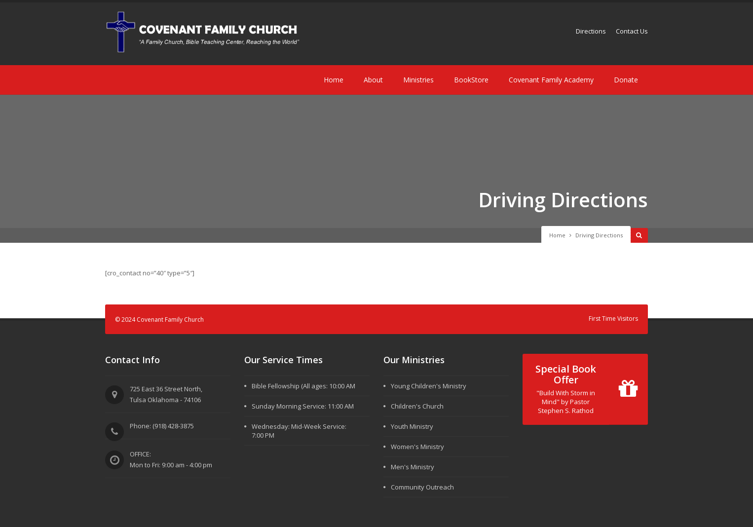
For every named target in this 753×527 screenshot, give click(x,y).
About (373, 79)
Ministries (418, 79)
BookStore (471, 79)
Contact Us (632, 31)
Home (333, 79)
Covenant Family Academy (551, 79)
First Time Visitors (613, 318)
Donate (626, 79)
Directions (591, 31)
